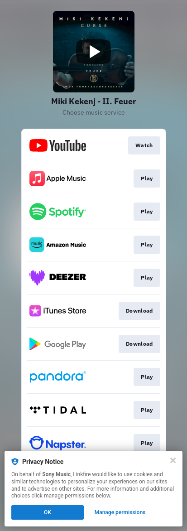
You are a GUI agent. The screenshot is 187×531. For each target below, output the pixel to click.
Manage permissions (120, 512)
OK (47, 512)
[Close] (173, 460)
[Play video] (94, 51)
